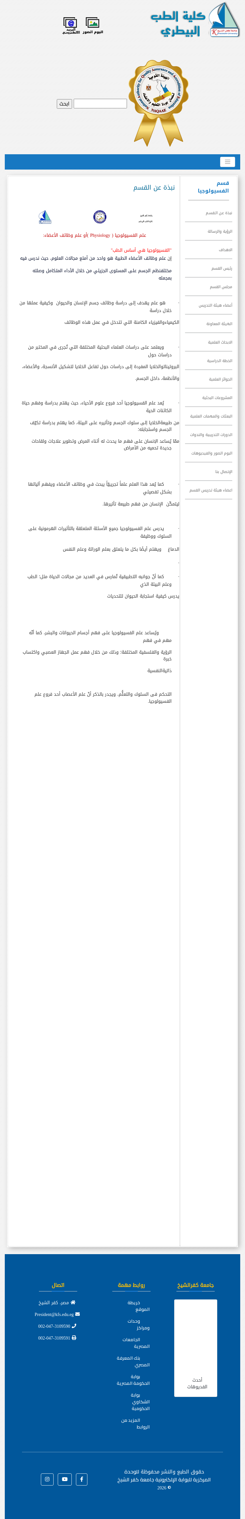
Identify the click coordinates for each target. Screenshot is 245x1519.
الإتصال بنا (223, 471)
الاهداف (225, 249)
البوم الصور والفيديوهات (211, 453)
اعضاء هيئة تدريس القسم (210, 490)
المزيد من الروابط (135, 1423)
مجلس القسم (221, 286)
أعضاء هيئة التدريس (215, 305)
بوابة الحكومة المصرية (133, 1379)
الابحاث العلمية (220, 342)
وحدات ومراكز (139, 1324)
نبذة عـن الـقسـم (219, 212)
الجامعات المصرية (136, 1342)
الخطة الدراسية (219, 360)
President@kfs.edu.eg (57, 1314)
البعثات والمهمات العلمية (211, 416)
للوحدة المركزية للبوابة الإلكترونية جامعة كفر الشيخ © (164, 1479)
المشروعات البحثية (217, 397)
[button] (81, 1479)
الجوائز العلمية (220, 379)
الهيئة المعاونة (219, 323)
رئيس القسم (222, 268)
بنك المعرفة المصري (133, 1361)
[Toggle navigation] (227, 162)
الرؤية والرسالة (220, 231)
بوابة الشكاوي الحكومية (140, 1402)
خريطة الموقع (139, 1305)
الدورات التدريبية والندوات (211, 434)
